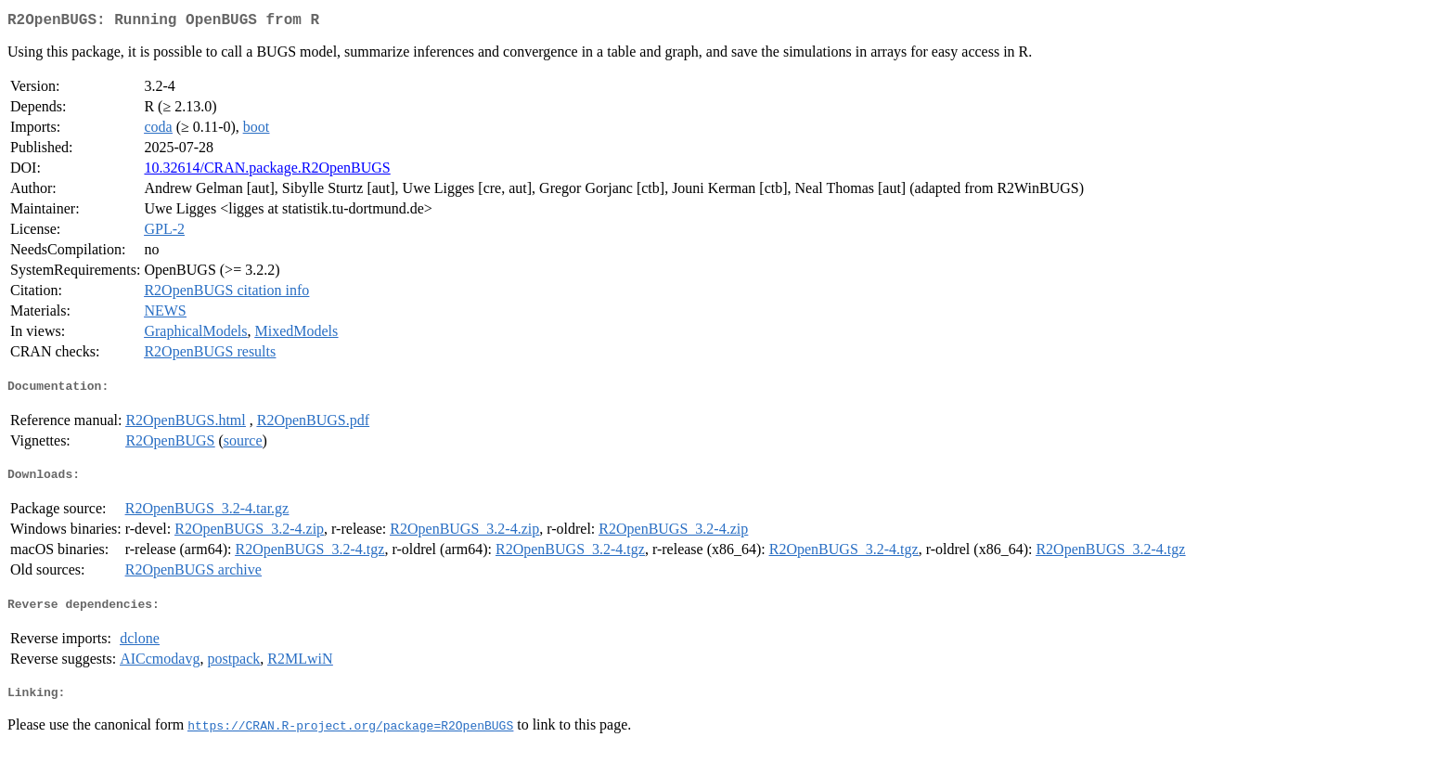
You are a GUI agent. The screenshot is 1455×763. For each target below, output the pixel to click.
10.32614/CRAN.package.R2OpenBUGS (267, 171)
